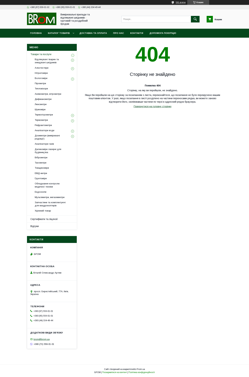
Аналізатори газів (44, 144)
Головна (36, 33)
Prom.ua (141, 369)
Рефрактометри (43, 125)
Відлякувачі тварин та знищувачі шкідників (47, 61)
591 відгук (181, 2)
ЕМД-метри (41, 173)
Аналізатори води (44, 130)
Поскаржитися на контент (114, 372)
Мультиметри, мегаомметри (49, 197)
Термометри (41, 120)
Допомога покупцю (162, 33)
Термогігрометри (44, 114)
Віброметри (41, 157)
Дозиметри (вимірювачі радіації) (47, 137)
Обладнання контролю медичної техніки (47, 185)
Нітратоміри (41, 73)
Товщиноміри (42, 168)
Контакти (136, 33)
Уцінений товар (43, 210)
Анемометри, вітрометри (48, 94)
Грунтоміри (41, 178)
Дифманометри (43, 99)
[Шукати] (195, 19)
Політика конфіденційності (141, 372)
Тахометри (40, 162)
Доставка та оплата (93, 33)
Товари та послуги (40, 54)
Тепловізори (41, 88)
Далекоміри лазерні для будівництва (48, 151)
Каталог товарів (59, 33)
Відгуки (34, 226)
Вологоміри (41, 78)
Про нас (118, 33)
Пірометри (40, 83)
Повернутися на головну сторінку (153, 106)
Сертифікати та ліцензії (44, 219)
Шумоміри (40, 109)
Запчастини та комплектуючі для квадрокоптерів (50, 204)
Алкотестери (41, 68)
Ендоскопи (40, 192)
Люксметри (41, 104)
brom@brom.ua (42, 339)
